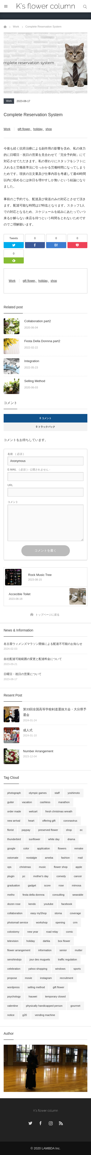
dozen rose (13, 903)
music (42, 866)
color (26, 848)
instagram (46, 978)
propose (12, 978)
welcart (33, 811)
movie (28, 978)
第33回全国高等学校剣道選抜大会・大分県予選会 (54, 712)
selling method (36, 987)
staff (57, 792)
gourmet (75, 1005)
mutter (78, 950)
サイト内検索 (85, 6)
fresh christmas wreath (58, 811)
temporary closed (55, 996)
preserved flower (48, 829)
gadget (32, 885)
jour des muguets (40, 959)
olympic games (38, 792)
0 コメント (45, 418)
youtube (48, 903)
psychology (14, 996)
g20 (24, 1015)
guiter (10, 802)
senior (63, 950)
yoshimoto (74, 792)
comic (69, 931)
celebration (13, 968)
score (47, 885)
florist (10, 829)
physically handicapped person (44, 1005)
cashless (45, 802)
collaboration (14, 913)
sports (77, 968)
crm (75, 922)
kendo (32, 903)
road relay (52, 931)
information (44, 950)
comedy (61, 876)
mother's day (41, 876)
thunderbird (14, 839)
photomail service (17, 922)
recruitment (66, 978)
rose (61, 885)
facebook (66, 903)
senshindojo (14, 959)
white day (53, 839)
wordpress (13, 987)
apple (78, 866)
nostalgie (31, 857)
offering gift (48, 820)
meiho (11, 894)
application (43, 848)
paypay (26, 829)
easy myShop (38, 913)
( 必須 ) (16, 454)
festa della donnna (33, 894)
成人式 (28, 730)
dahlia (46, 940)
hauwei (33, 996)
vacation (27, 802)
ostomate (12, 857)
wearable (77, 894)
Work (9, 101)
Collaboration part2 (37, 321)
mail (80, 857)
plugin (10, 876)
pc (23, 876)
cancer (78, 876)
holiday (37, 129)
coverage (75, 913)
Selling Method (34, 381)
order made (14, 811)
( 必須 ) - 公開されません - (29, 469)
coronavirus (70, 820)
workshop (42, 922)
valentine (12, 1005)
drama (71, 839)
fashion (65, 857)
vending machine (45, 1015)
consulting (58, 894)
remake (78, 848)
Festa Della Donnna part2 (42, 341)
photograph (14, 792)
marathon (63, 802)
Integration (31, 361)
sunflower (34, 839)
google (11, 848)
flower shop (60, 866)
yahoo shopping (37, 968)
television (12, 940)
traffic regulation (67, 959)
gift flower (23, 129)
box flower (64, 940)
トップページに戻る (47, 614)
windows (60, 968)
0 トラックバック (45, 426)
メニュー (6, 6)
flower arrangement (18, 950)
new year (32, 931)
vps (9, 866)
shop (49, 129)
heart (31, 820)
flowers (62, 848)
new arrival (13, 820)
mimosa (76, 885)
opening (60, 922)
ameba (49, 857)
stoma (58, 913)
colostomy (13, 931)
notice (10, 1015)
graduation (13, 885)
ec (81, 829)
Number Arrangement (38, 751)
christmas (25, 866)
